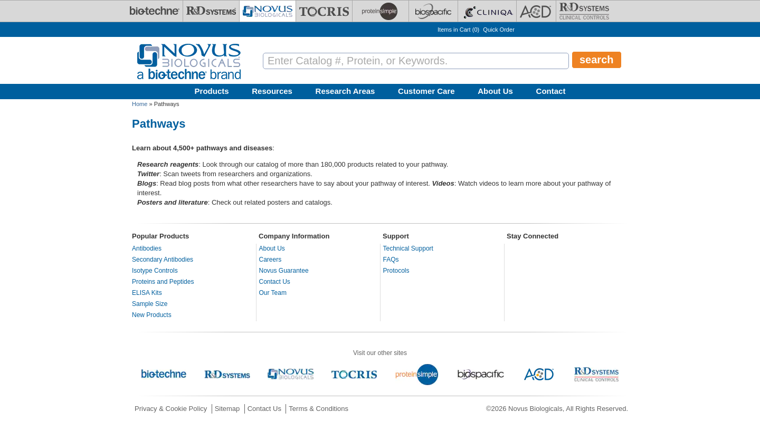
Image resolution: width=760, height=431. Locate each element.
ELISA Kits (147, 292)
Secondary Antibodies (162, 259)
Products (212, 91)
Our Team (273, 292)
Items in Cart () (458, 29)
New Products (152, 315)
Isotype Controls (155, 270)
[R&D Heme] (584, 11)
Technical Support (408, 248)
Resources (272, 91)
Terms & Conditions (318, 409)
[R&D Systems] (211, 11)
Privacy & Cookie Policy (171, 409)
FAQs (391, 259)
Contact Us (274, 281)
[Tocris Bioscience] (324, 11)
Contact (551, 91)
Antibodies (147, 248)
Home (139, 104)
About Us (495, 91)
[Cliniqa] (487, 11)
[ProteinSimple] (380, 11)
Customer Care (426, 91)
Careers (270, 259)
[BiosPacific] (433, 11)
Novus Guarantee (284, 270)
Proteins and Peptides (163, 281)
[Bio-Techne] (154, 11)
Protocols (396, 270)
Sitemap (227, 409)
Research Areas (345, 91)
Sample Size (149, 304)
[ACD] (536, 11)
